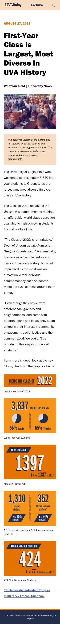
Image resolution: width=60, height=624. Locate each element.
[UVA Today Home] (13, 5)
